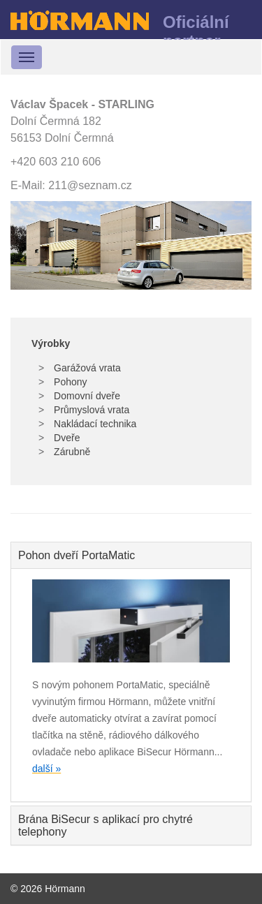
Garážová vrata (86, 367)
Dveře (65, 437)
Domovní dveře (85, 395)
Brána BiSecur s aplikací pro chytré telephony (105, 825)
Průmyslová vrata (90, 409)
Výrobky (50, 344)
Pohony (69, 381)
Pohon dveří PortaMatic (76, 555)
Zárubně (70, 451)
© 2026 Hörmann (47, 888)
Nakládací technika (93, 423)
